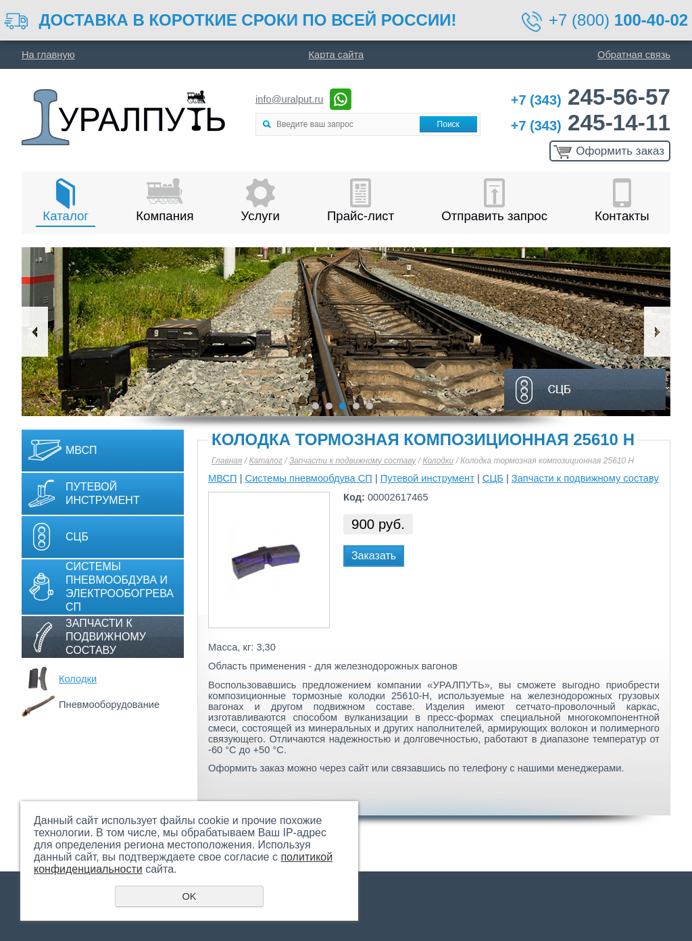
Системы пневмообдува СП (308, 478)
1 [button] (315, 406)
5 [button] (369, 406)
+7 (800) (618, 20)
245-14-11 (590, 122)
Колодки (78, 678)
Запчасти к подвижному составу (106, 636)
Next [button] (657, 332)
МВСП (81, 450)
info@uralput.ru (289, 99)
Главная (227, 460)
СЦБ (77, 536)
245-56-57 (590, 96)
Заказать (373, 555)
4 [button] (356, 406)
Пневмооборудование (109, 704)
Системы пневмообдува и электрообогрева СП (120, 587)
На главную (48, 54)
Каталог (66, 216)
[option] (346, 331)
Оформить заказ (620, 151)
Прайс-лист (360, 216)
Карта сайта (336, 54)
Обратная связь (633, 54)
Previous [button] (35, 332)
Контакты (622, 216)
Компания (164, 216)
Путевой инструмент (103, 493)
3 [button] (342, 406)
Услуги (260, 216)
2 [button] (329, 406)
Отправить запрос (494, 216)
